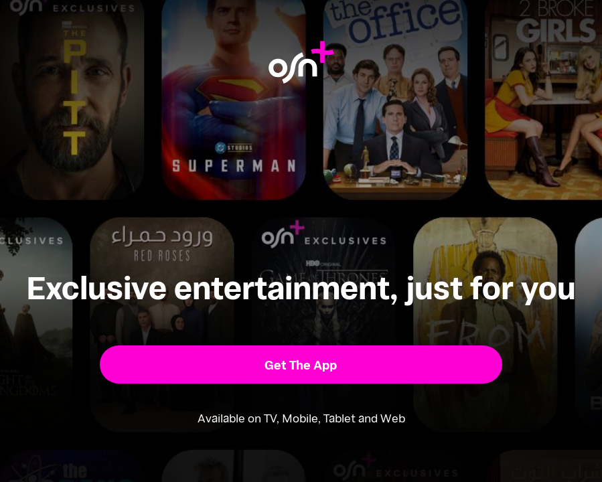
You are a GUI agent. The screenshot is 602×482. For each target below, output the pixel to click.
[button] (301, 364)
